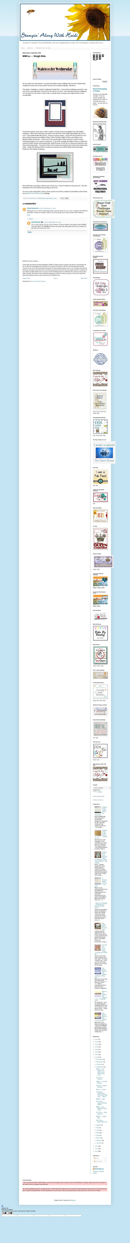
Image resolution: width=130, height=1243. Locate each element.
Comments (98, 1161)
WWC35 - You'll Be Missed (101, 1082)
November (99, 1062)
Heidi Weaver (36, 222)
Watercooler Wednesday (35, 193)
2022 (96, 1039)
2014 (96, 1146)
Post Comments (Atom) (38, 281)
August (98, 1125)
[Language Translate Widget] (102, 787)
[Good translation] (4, 1213)
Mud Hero (30, 48)
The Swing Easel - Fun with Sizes (104, 926)
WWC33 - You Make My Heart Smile (101, 1108)
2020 (97, 1044)
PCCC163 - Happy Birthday (101, 1086)
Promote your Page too (98, 799)
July (97, 1127)
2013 (96, 1148)
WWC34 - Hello (100, 1099)
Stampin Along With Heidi (98, 796)
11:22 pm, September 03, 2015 (52, 222)
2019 (96, 1047)
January (98, 1143)
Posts (96, 1158)
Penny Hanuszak (32, 208)
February (99, 1140)
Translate (97, 792)
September (100, 1067)
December (99, 1059)
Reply (28, 215)
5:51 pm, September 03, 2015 (47, 208)
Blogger (73, 1200)
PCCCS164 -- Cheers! (100, 1078)
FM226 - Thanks (101, 1089)
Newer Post (26, 278)
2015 (96, 1057)
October (99, 1064)
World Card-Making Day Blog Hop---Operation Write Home (101, 905)
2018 (96, 1049)
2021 (96, 1042)
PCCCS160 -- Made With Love (101, 1121)
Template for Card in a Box (42, 48)
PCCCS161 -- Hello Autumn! (101, 1113)
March (98, 1138)
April (97, 1135)
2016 (96, 1054)
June (97, 1130)
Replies (31, 219)
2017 (96, 1052)
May (97, 1133)
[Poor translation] (10, 1213)
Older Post (84, 278)
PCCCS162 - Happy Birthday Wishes (101, 1103)
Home (22, 48)
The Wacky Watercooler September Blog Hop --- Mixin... (101, 1094)
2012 (96, 1151)
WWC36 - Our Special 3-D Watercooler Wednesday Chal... (100, 1072)
